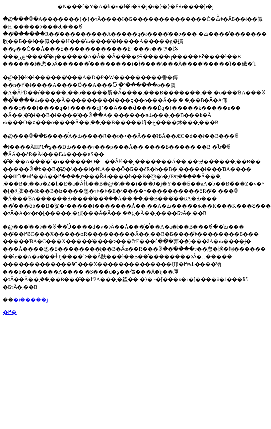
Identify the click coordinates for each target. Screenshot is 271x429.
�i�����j (30, 299)
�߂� (10, 312)
